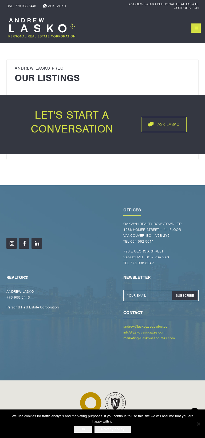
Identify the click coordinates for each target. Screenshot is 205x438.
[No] (198, 424)
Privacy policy (112, 429)
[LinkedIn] (36, 243)
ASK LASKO (57, 6)
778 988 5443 (25, 6)
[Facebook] (24, 243)
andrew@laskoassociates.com (147, 326)
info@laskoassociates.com (144, 332)
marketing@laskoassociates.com (149, 338)
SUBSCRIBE (185, 295)
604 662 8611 (142, 241)
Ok (83, 429)
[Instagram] (11, 243)
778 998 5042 (142, 263)
